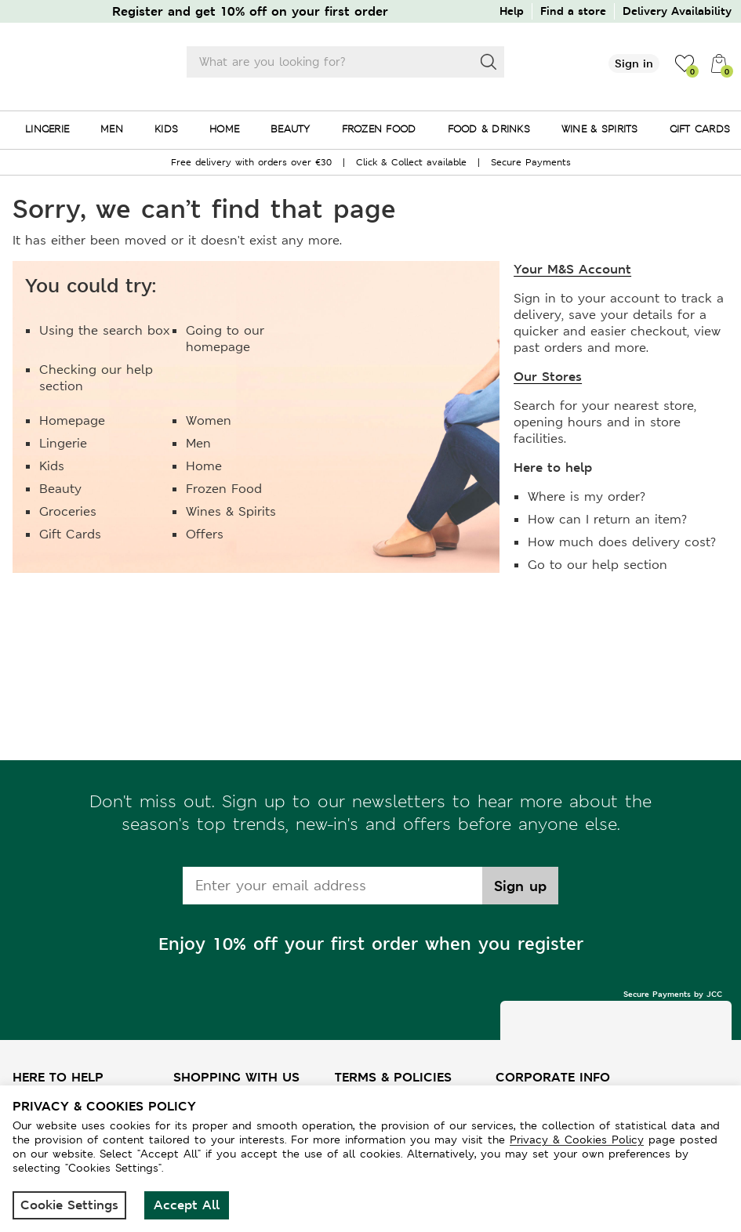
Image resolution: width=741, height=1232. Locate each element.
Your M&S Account (572, 269)
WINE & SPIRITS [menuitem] (599, 129)
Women (208, 420)
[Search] (488, 62)
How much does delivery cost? (622, 542)
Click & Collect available (411, 162)
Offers (204, 534)
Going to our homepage (225, 338)
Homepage (72, 420)
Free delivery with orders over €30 (251, 162)
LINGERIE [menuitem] (47, 129)
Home (204, 466)
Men (198, 443)
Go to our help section (597, 564)
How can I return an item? (607, 519)
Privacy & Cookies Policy (577, 1139)
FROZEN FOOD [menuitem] (379, 129)
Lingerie (63, 443)
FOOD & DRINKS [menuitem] (489, 129)
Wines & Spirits (231, 511)
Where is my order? (586, 496)
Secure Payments (531, 162)
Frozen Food (224, 488)
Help (511, 10)
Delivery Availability (677, 10)
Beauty (60, 488)
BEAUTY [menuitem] (291, 129)
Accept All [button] (187, 1205)
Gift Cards (70, 534)
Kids (51, 466)
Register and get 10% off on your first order (250, 11)
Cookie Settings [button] (69, 1205)
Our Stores (548, 376)
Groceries (67, 511)
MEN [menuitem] (111, 129)
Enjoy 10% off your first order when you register (370, 944)
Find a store (573, 10)
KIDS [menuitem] (166, 129)
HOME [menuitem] (224, 129)
